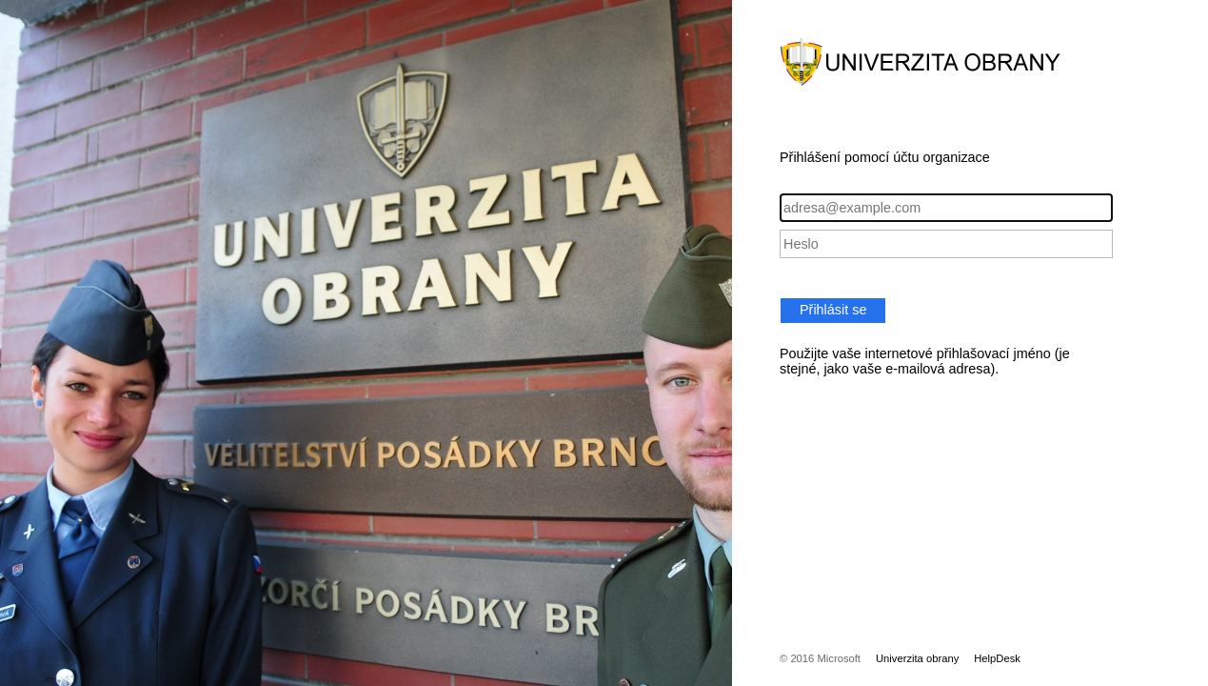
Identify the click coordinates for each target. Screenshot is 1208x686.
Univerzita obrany (917, 658)
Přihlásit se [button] (833, 309)
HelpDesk (997, 658)
